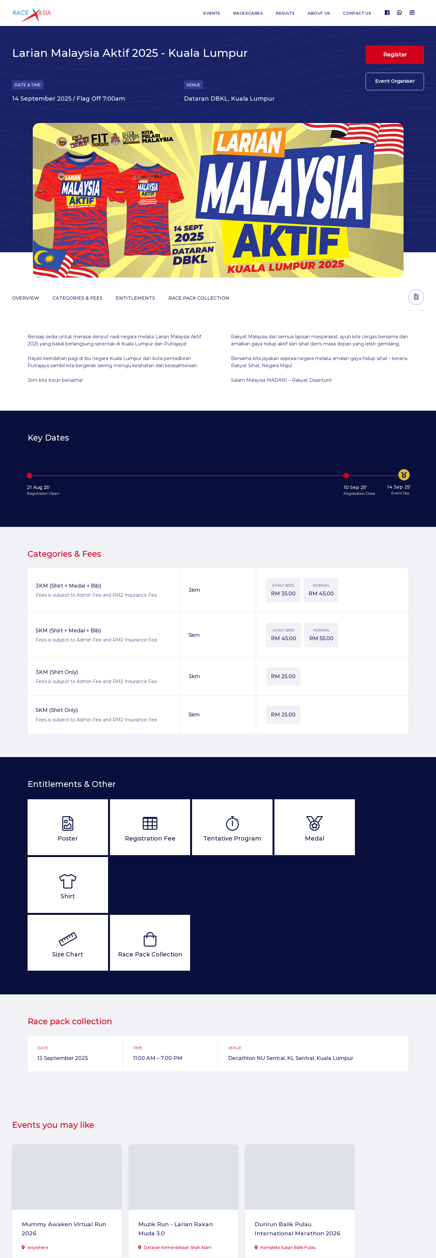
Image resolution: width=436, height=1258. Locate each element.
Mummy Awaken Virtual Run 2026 (59, 1169)
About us (315, 13)
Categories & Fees (78, 298)
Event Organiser (395, 83)
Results (280, 13)
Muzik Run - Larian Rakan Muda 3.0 (165, 1169)
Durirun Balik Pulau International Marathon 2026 (267, 1174)
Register (394, 55)
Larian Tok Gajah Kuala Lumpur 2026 (370, 1169)
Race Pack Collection (198, 298)
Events (203, 13)
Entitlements (135, 298)
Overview (25, 298)
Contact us (355, 13)
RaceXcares (241, 13)
